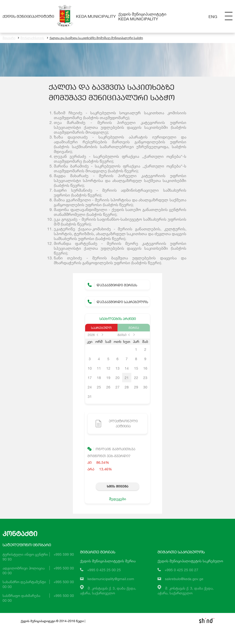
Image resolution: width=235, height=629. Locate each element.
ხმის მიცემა (117, 486)
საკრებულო (101, 328)
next (102, 334)
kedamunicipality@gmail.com (110, 579)
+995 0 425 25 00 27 (181, 570)
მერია (133, 328)
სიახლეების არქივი (117, 318)
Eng (212, 16)
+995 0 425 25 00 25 (104, 570)
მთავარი (9, 38)
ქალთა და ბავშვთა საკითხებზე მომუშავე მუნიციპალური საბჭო (95, 38)
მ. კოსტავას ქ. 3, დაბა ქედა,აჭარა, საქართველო (108, 590)
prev (97, 334)
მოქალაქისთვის (31, 38)
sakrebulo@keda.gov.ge (184, 579)
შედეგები (117, 499)
